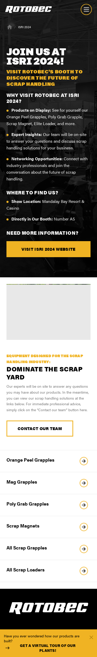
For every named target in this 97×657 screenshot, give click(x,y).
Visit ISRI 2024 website (48, 249)
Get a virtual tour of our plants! (40, 648)
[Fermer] (91, 636)
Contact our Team (40, 428)
